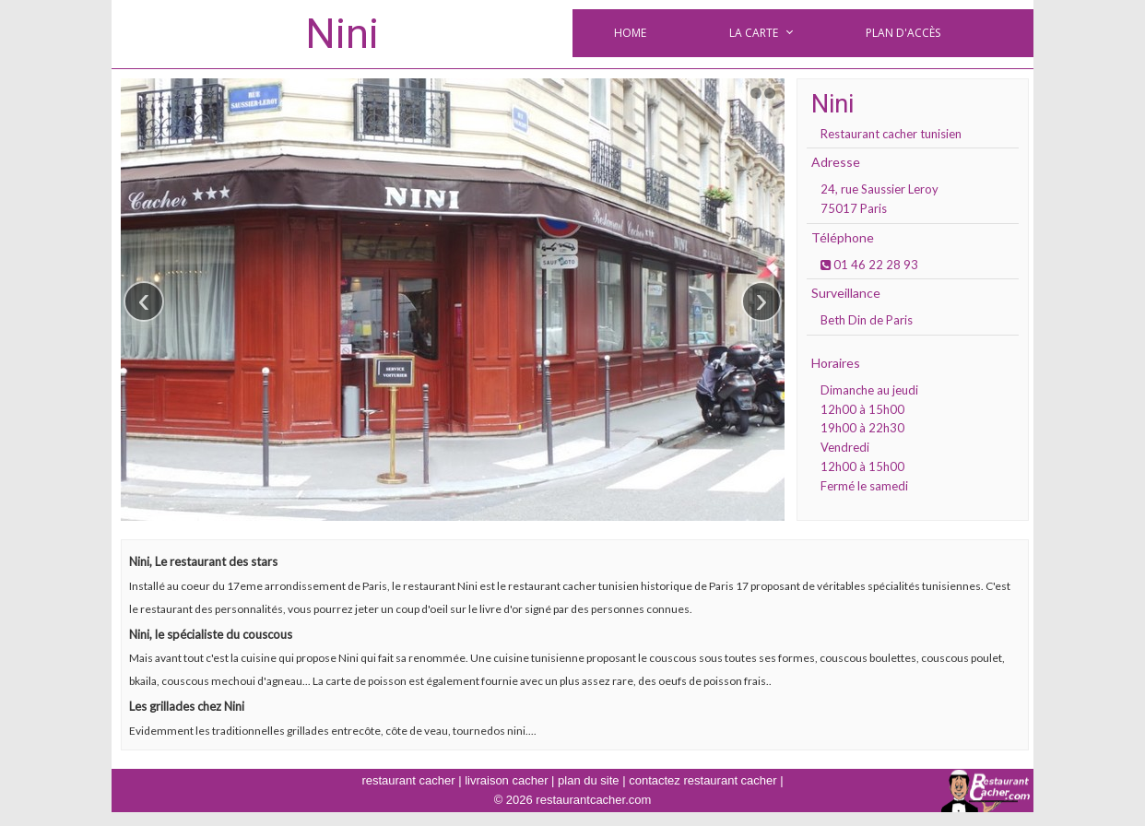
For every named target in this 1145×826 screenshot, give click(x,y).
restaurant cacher (407, 780)
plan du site (589, 780)
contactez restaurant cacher (702, 780)
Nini (342, 33)
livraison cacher (506, 780)
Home (630, 33)
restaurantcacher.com (593, 800)
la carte (753, 33)
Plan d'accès (903, 33)
